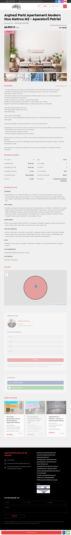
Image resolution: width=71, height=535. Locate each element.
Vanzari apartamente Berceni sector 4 (48, 470)
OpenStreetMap (57, 304)
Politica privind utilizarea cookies (47, 480)
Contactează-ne (61, 86)
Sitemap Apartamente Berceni (46, 452)
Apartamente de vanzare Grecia (47, 468)
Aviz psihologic (41, 473)
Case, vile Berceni (42, 464)
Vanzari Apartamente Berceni (46, 455)
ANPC (38, 483)
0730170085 (10, 1)
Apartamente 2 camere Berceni (46, 459)
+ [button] (6, 272)
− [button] (6, 275)
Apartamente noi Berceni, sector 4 (47, 466)
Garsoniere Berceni (43, 457)
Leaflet (50, 304)
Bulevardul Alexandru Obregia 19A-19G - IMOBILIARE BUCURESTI (19, 467)
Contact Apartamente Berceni (46, 475)
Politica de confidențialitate (45, 477)
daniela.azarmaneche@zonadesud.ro (30, 1)
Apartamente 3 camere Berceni (46, 461)
